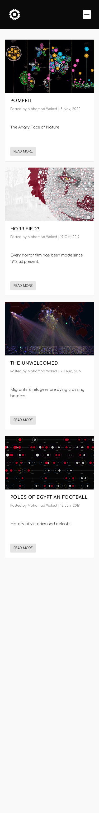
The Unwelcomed (34, 363)
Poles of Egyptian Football (49, 497)
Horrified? (24, 228)
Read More (23, 151)
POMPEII (20, 100)
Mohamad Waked (42, 109)
